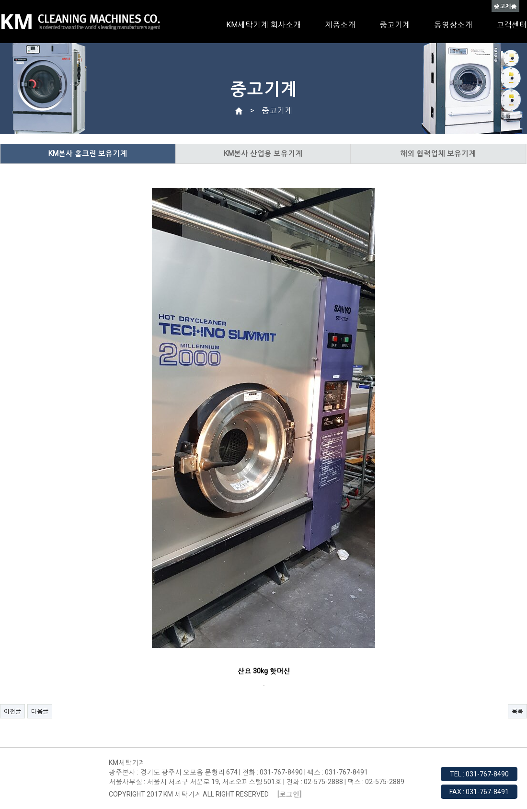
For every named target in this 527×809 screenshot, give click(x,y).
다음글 (39, 711)
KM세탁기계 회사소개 (263, 24)
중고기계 (394, 24)
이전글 (12, 711)
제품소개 (340, 24)
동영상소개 (453, 24)
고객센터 (511, 24)
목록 (517, 711)
